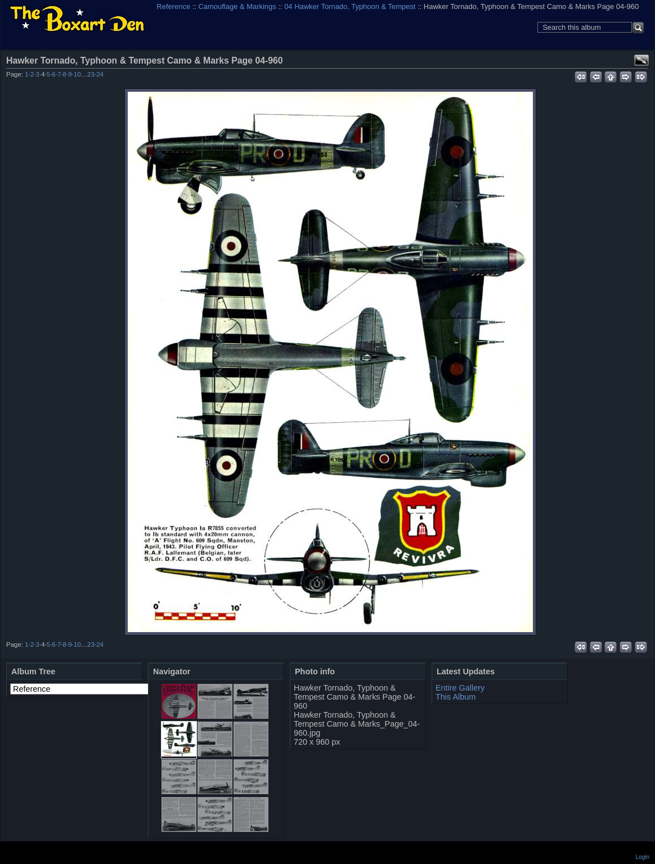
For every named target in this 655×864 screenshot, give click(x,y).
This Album (455, 696)
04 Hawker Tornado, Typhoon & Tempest (349, 6)
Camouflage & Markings (237, 6)
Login (642, 857)
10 (77, 74)
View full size (641, 60)
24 (100, 74)
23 (91, 74)
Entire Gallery (460, 687)
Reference (173, 6)
